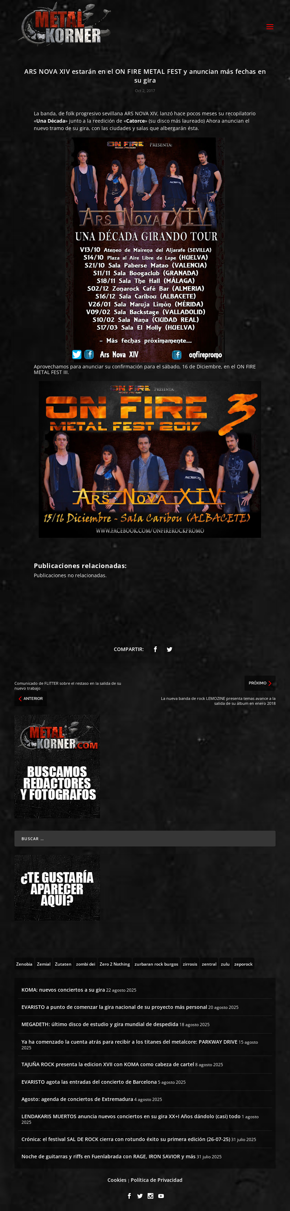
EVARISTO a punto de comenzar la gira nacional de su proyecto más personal (114, 1007)
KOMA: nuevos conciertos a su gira (63, 989)
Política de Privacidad (157, 1180)
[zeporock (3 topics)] (243, 964)
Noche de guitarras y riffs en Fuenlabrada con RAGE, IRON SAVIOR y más (108, 1156)
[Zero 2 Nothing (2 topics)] (115, 964)
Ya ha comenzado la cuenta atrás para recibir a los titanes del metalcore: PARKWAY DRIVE (129, 1041)
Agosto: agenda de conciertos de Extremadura (77, 1099)
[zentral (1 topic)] (209, 964)
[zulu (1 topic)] (225, 964)
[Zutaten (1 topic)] (63, 964)
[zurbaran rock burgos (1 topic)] (156, 964)
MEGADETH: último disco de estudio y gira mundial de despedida (99, 1024)
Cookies (117, 1180)
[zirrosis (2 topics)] (190, 964)
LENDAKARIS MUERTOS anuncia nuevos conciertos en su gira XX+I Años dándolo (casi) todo (131, 1116)
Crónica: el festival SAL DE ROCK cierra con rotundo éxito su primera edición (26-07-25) (125, 1139)
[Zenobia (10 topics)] (24, 964)
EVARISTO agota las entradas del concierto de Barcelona (89, 1081)
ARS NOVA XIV (140, 113)
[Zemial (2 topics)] (43, 964)
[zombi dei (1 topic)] (85, 964)
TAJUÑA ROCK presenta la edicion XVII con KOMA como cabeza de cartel (107, 1064)
